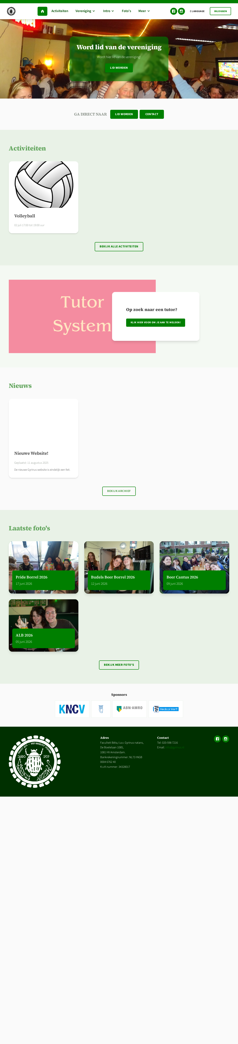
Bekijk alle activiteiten (119, 246)
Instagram (181, 11)
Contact (151, 114)
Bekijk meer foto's (119, 665)
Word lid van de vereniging (119, 47)
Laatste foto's (29, 528)
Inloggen (220, 11)
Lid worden (119, 68)
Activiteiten (27, 148)
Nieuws (20, 385)
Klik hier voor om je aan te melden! (156, 322)
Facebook (173, 11)
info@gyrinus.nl (174, 747)
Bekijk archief (119, 491)
